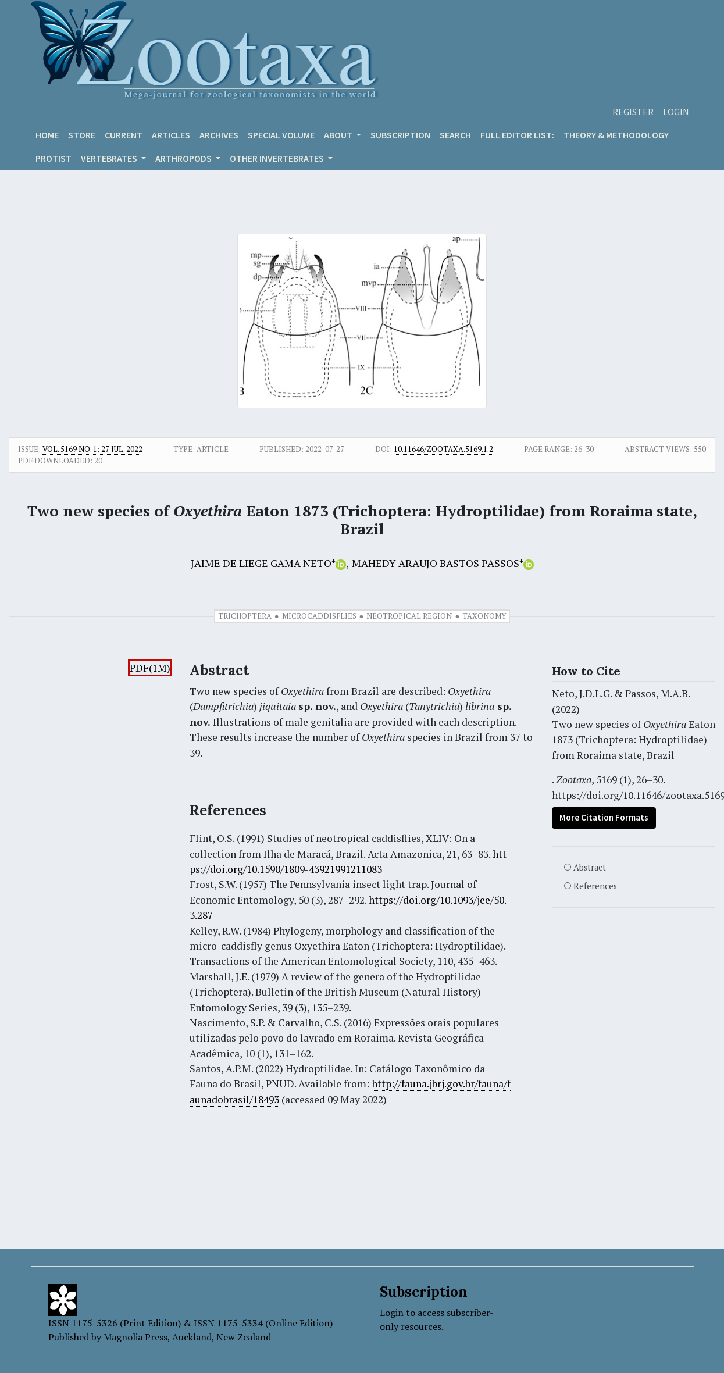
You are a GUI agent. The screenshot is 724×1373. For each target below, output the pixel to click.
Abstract (589, 867)
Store (81, 135)
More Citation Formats (603, 817)
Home (47, 135)
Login (676, 111)
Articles (171, 135)
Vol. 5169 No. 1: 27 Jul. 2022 (92, 449)
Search (455, 135)
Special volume (281, 135)
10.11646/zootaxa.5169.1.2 (443, 449)
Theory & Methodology (616, 135)
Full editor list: (517, 135)
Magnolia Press (135, 1337)
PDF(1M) (150, 668)
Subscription (400, 135)
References (595, 885)
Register (633, 111)
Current (123, 135)
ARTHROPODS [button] (184, 158)
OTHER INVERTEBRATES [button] (278, 158)
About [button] (339, 135)
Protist (53, 158)
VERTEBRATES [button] (110, 158)
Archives (218, 135)
